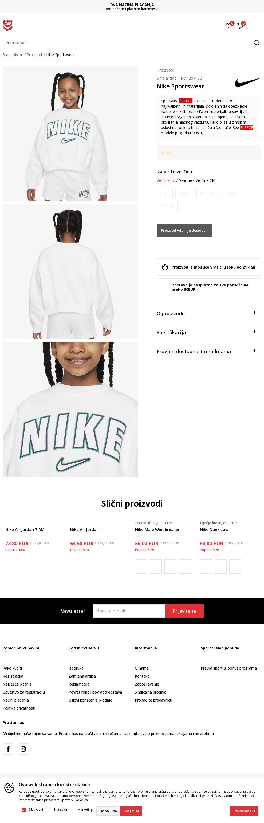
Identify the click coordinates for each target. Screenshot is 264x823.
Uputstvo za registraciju (24, 692)
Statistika (60, 809)
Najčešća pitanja (17, 684)
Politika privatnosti (19, 708)
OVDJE (200, 132)
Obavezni (36, 809)
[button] (132, 43)
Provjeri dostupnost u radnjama (206, 351)
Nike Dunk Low (214, 529)
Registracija (13, 676)
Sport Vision (13, 54)
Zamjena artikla (82, 676)
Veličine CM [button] (205, 180)
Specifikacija (206, 332)
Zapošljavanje (147, 684)
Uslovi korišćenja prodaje (90, 700)
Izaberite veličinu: (175, 171)
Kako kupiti (12, 668)
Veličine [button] (185, 180)
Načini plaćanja (16, 700)
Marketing (85, 809)
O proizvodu (206, 313)
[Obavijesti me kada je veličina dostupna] (165, 193)
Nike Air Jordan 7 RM (24, 529)
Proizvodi (35, 54)
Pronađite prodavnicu (153, 700)
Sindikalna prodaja (150, 692)
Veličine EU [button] (166, 180)
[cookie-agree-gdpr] (131, 811)
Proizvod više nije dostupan (184, 230)
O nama (142, 668)
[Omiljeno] (228, 25)
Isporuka (76, 668)
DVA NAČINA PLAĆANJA (132, 5)
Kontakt (142, 676)
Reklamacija (79, 684)
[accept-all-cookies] (244, 811)
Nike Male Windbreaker (157, 529)
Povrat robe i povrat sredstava (95, 692)
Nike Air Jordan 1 (86, 529)
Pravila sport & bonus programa (229, 668)
